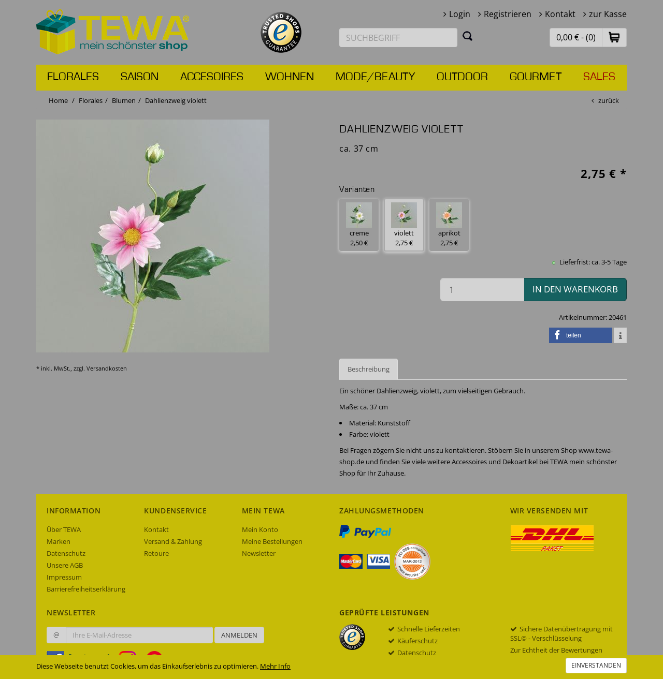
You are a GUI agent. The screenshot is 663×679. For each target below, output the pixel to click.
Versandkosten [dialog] (107, 368)
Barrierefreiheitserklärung (86, 589)
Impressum (64, 577)
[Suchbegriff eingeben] (398, 37)
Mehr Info (275, 666)
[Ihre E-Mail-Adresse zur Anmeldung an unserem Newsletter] (139, 635)
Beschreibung (369, 369)
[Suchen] (467, 35)
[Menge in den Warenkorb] (482, 289)
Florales (73, 77)
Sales (599, 77)
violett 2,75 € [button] (404, 224)
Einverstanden (596, 665)
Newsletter (259, 553)
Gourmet (535, 77)
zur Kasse (608, 14)
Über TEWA (64, 529)
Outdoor (462, 77)
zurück (608, 100)
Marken (58, 541)
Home (58, 100)
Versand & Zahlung (173, 541)
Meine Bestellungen (272, 541)
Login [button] (459, 14)
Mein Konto (260, 529)
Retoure (156, 553)
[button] (614, 37)
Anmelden (239, 635)
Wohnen (289, 77)
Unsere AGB (65, 565)
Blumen (124, 100)
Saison (139, 77)
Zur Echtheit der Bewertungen (556, 650)
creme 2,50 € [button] (359, 224)
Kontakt (560, 14)
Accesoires (211, 77)
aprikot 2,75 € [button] (449, 224)
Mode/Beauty (375, 77)
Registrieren (507, 14)
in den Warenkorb (575, 289)
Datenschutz (66, 553)
